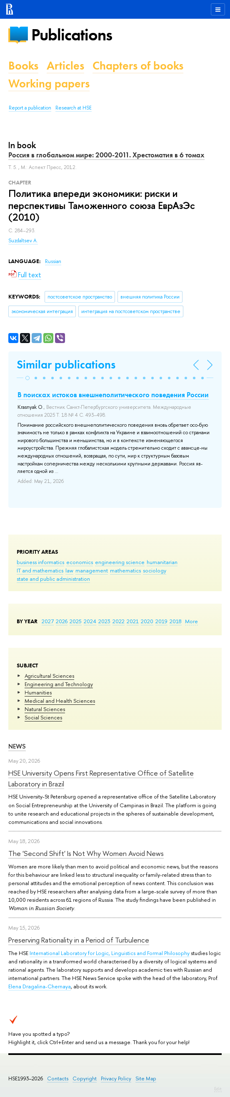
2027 (48, 621)
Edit (218, 1089)
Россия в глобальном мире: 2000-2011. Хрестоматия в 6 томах (106, 154)
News (17, 746)
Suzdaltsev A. (23, 240)
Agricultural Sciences (49, 675)
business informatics (40, 562)
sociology (154, 570)
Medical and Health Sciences (60, 700)
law (69, 570)
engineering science (120, 562)
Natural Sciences (45, 709)
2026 (62, 621)
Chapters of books (137, 65)
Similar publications (66, 364)
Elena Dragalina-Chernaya (39, 986)
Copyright (84, 1078)
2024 (90, 621)
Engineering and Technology (59, 684)
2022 (118, 621)
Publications (71, 34)
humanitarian (162, 562)
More (191, 621)
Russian (53, 261)
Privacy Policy (116, 1078)
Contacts (57, 1078)
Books (23, 65)
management (91, 570)
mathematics (125, 570)
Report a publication (30, 107)
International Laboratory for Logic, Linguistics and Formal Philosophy (110, 953)
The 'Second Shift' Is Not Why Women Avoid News (86, 853)
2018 (176, 621)
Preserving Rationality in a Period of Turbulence (78, 940)
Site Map (145, 1078)
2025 (76, 621)
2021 (133, 621)
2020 (147, 621)
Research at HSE (73, 107)
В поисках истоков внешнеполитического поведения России (113, 394)
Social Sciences (43, 717)
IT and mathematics (40, 570)
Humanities (38, 692)
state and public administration (53, 578)
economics (79, 562)
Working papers (49, 83)
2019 (161, 621)
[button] (27, 378)
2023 (104, 621)
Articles (65, 65)
